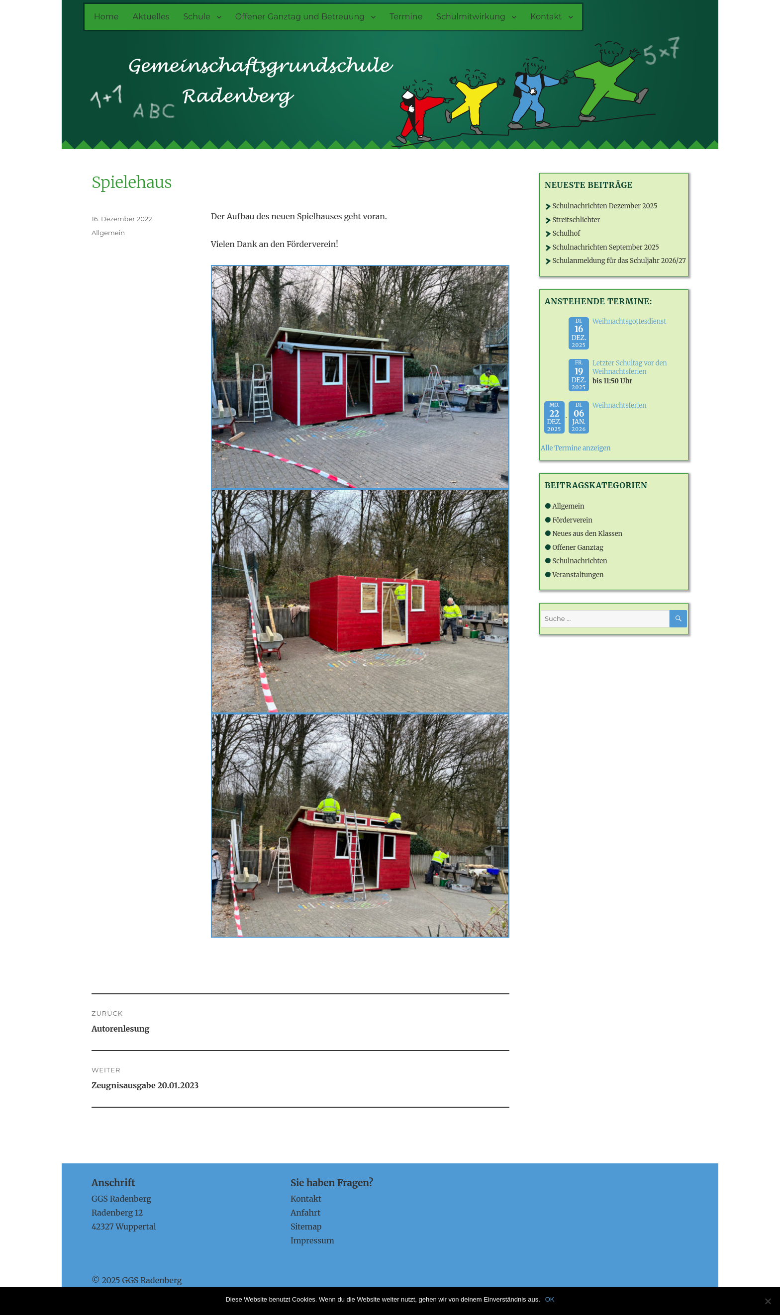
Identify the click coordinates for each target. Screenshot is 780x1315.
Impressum (312, 1240)
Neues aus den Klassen (587, 533)
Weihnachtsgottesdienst (629, 321)
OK (550, 1299)
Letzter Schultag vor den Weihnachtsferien (629, 367)
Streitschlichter (576, 220)
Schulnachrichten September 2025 (605, 247)
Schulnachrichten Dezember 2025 (604, 206)
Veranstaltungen (577, 575)
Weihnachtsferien (619, 405)
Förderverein (572, 520)
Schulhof (566, 233)
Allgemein (108, 233)
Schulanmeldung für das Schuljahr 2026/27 (618, 261)
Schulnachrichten (579, 561)
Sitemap (306, 1226)
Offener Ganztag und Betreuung (300, 16)
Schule (197, 16)
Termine (406, 16)
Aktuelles (150, 16)
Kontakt (546, 16)
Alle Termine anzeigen (576, 448)
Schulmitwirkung (470, 16)
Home (106, 16)
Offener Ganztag (577, 547)
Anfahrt (306, 1213)
